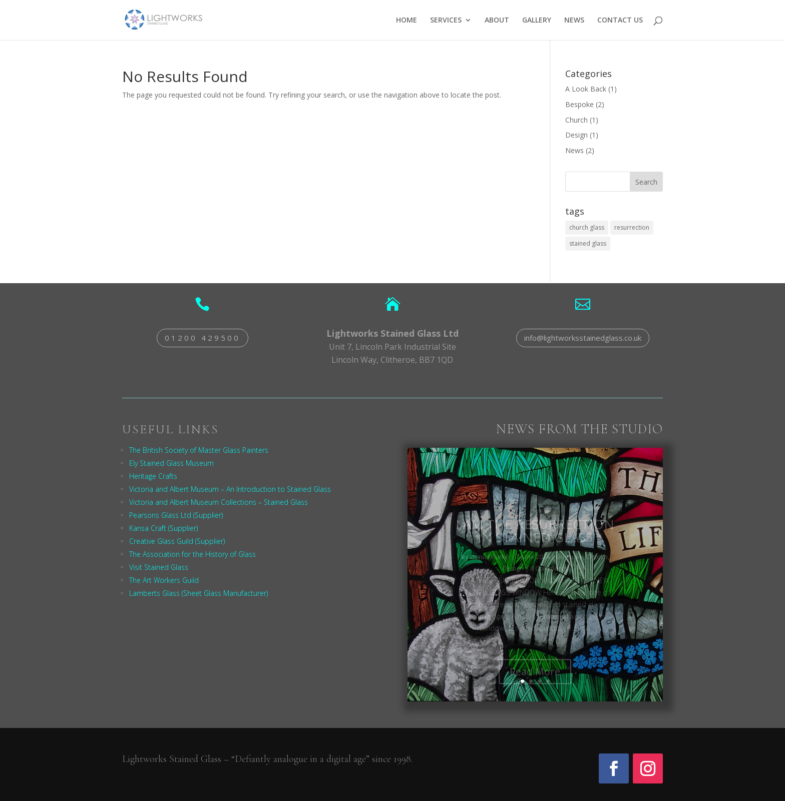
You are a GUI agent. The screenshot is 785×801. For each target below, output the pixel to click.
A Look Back (585, 89)
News (574, 150)
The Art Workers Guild (164, 580)
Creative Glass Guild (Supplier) (177, 541)
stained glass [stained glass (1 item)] (587, 243)
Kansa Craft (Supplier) (163, 528)
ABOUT (497, 21)
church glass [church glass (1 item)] (586, 227)
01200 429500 (202, 338)
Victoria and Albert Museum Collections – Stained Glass (218, 502)
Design (576, 135)
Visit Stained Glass (158, 567)
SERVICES (446, 21)
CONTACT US (620, 21)
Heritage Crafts (153, 476)
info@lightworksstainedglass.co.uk (582, 338)
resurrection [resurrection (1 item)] (631, 227)
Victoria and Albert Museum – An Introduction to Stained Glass (230, 489)
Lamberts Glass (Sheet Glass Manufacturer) (198, 593)
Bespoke (579, 104)
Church (576, 120)
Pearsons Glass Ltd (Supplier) (176, 515)
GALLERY (536, 21)
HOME (406, 21)
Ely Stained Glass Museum (171, 463)
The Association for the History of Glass (192, 554)
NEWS (574, 21)
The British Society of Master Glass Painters (198, 450)
